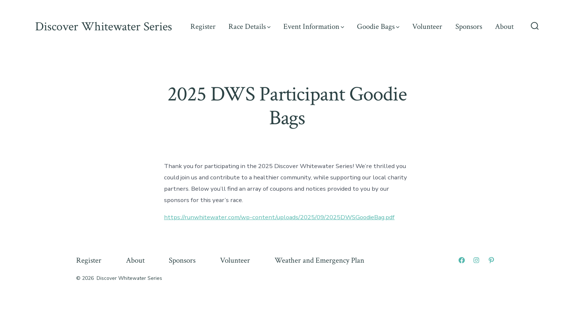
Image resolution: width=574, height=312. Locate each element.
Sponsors (468, 26)
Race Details (249, 26)
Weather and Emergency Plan (319, 260)
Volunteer (427, 26)
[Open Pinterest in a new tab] (491, 260)
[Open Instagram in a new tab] (476, 260)
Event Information (313, 26)
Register (203, 26)
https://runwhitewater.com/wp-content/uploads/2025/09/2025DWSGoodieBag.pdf (279, 217)
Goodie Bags (378, 26)
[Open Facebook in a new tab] (461, 260)
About (504, 26)
